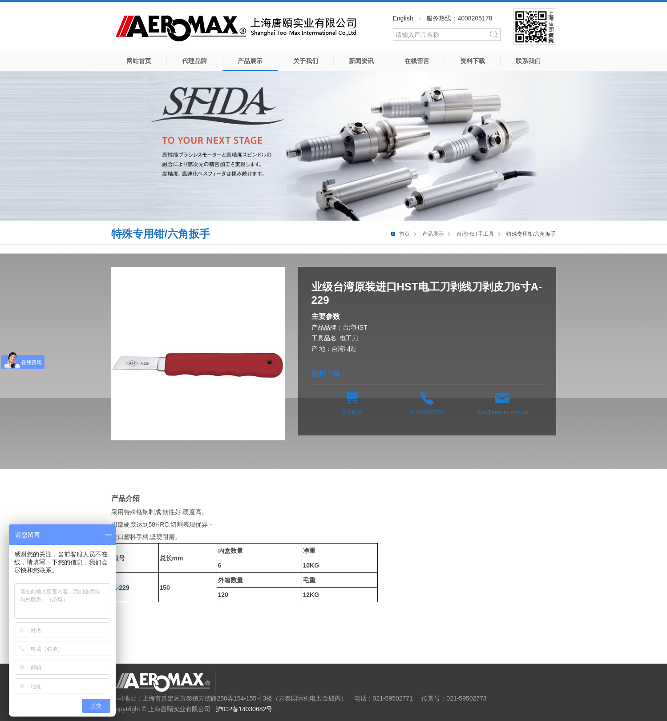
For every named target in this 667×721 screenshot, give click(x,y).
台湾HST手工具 (475, 234)
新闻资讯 (361, 60)
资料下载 (472, 60)
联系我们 (528, 60)
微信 (534, 26)
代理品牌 (194, 60)
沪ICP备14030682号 (244, 709)
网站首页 (138, 60)
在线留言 (416, 60)
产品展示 (250, 60)
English (403, 18)
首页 (404, 234)
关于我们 (305, 60)
